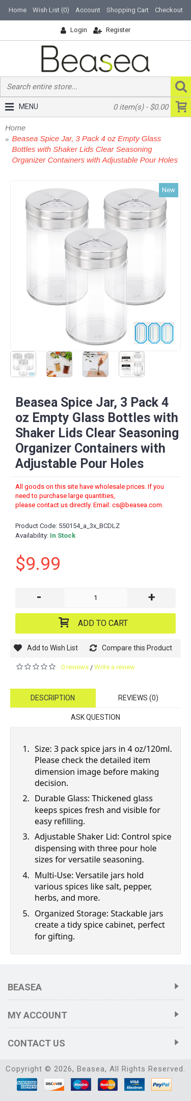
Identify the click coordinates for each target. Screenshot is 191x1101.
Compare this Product (137, 648)
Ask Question (95, 717)
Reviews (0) (138, 698)
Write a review (114, 667)
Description (53, 698)
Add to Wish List (52, 648)
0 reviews (75, 667)
